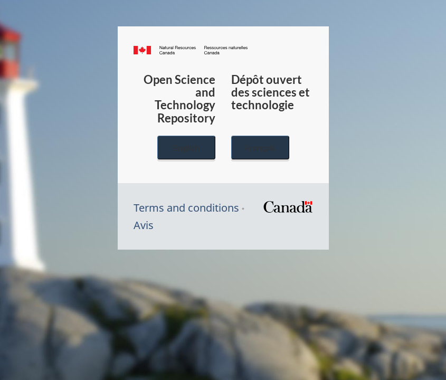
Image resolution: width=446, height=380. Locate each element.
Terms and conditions (186, 208)
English (186, 147)
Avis (144, 225)
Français (260, 147)
